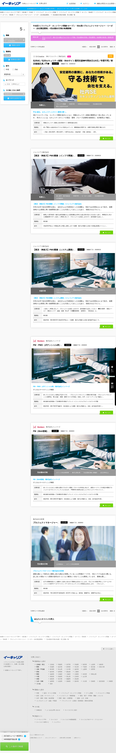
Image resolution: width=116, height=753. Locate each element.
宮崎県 (93, 681)
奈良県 (85, 674)
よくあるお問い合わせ (53, 710)
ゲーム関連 (89, 693)
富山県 (60, 669)
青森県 (60, 664)
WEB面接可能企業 (10, 739)
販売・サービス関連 (50, 693)
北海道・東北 (40, 664)
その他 (38, 684)
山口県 (85, 676)
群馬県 (68, 667)
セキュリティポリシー (51, 737)
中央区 (31, 12)
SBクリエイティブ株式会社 (52, 56)
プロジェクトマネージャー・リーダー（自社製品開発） (33, 15)
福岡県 (52, 681)
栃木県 (60, 667)
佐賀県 (60, 681)
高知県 (77, 679)
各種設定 (39, 710)
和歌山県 (93, 674)
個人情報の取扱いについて (35, 737)
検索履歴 (112, 386)
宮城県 (77, 664)
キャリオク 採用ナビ (42, 722)
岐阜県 (52, 672)
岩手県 (68, 664)
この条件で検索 (16, 746)
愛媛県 (68, 679)
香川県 (60, 679)
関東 (37, 667)
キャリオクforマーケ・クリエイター (92, 719)
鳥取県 (52, 676)
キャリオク (54, 719)
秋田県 (85, 664)
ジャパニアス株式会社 (41, 152)
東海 (37, 672)
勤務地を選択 (16, 59)
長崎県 (68, 681)
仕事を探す (43, 3)
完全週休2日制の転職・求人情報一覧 (64, 15)
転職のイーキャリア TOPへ (13, 670)
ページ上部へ (109, 649)
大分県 (85, 681)
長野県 (93, 669)
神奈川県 (102, 667)
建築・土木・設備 (82, 698)
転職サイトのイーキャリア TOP (10, 12)
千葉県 (85, 667)
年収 (6, 69)
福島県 (101, 664)
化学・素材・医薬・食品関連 (45, 698)
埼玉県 (77, 667)
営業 (37, 693)
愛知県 (68, 672)
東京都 (24, 12)
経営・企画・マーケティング (45, 695)
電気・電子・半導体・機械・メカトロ (91, 695)
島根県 (60, 676)
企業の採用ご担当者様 (65, 737)
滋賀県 (52, 674)
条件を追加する (15, 98)
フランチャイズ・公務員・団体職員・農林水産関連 (77, 701)
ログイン (86, 3)
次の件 (104, 47)
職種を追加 (16, 45)
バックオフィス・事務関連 (67, 695)
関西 (37, 674)
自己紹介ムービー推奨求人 (12, 736)
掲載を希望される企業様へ (106, 3)
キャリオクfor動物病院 (69, 719)
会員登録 (72, 3)
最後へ (112, 47)
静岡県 (60, 672)
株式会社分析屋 (38, 519)
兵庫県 (77, 674)
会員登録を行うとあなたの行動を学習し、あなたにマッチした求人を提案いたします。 (58, 9)
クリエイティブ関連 (104, 693)
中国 (37, 676)
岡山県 (68, 676)
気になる (107, 138)
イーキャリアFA (41, 719)
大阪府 (68, 674)
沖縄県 (111, 681)
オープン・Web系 (87, 12)
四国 (37, 679)
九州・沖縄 (39, 681)
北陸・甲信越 (40, 669)
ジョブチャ (57, 722)
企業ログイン (77, 737)
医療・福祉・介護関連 (65, 698)
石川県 (68, 669)
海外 (51, 684)
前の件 (93, 47)
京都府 (60, 674)
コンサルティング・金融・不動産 (46, 701)
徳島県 (52, 679)
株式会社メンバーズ (46, 341)
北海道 (52, 664)
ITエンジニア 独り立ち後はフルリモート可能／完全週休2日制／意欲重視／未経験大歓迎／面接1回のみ (78, 38)
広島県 (77, 676)
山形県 (93, 664)
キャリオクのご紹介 (71, 710)
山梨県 (85, 669)
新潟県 (52, 669)
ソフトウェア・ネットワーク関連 (46, 12)
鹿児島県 (102, 681)
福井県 (77, 669)
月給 (15, 69)
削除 (23, 40)
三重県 (77, 672)
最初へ (85, 47)
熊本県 (77, 681)
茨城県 (52, 667)
